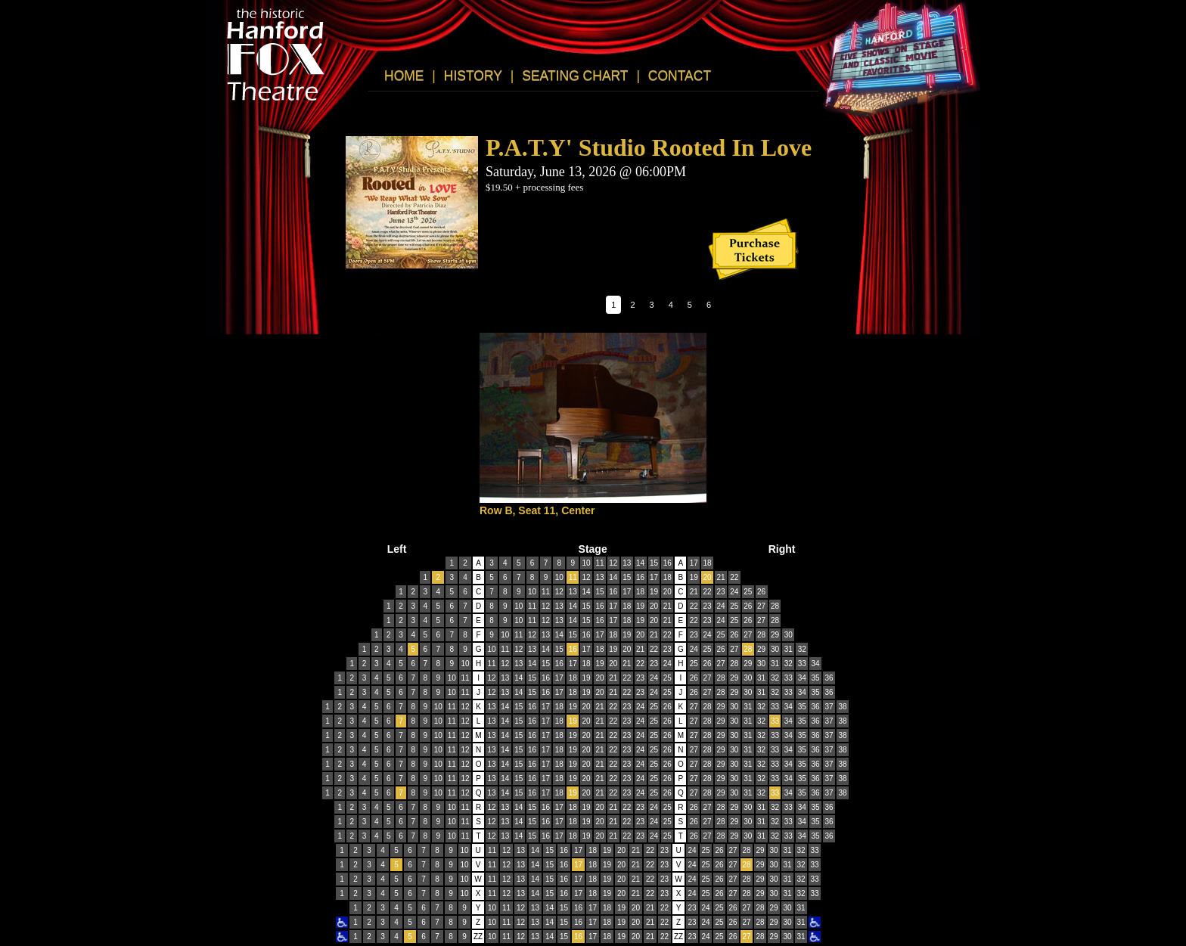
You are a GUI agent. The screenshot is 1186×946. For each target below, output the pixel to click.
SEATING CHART (575, 75)
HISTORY (473, 75)
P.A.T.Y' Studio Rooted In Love (649, 147)
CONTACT (679, 75)
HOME (404, 75)
